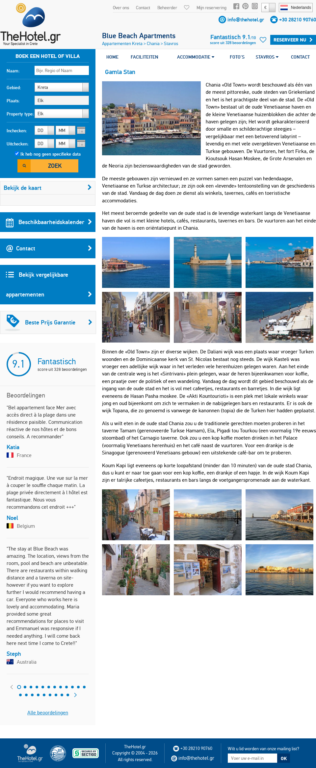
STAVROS (267, 57)
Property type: (20, 114)
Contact (143, 8)
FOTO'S (237, 57)
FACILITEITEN (144, 57)
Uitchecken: (18, 144)
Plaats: (13, 101)
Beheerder (167, 8)
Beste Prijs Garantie (48, 322)
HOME (112, 57)
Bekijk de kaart (48, 187)
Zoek (55, 165)
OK (284, 758)
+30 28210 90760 (297, 19)
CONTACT (300, 57)
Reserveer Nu (293, 40)
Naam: (13, 71)
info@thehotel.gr (245, 19)
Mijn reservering (211, 8)
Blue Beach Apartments (138, 35)
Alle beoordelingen (47, 712)
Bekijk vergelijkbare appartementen (49, 287)
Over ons (121, 8)
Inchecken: (17, 131)
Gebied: (14, 87)
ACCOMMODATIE (195, 57)
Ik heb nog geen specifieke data (50, 154)
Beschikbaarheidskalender (49, 222)
